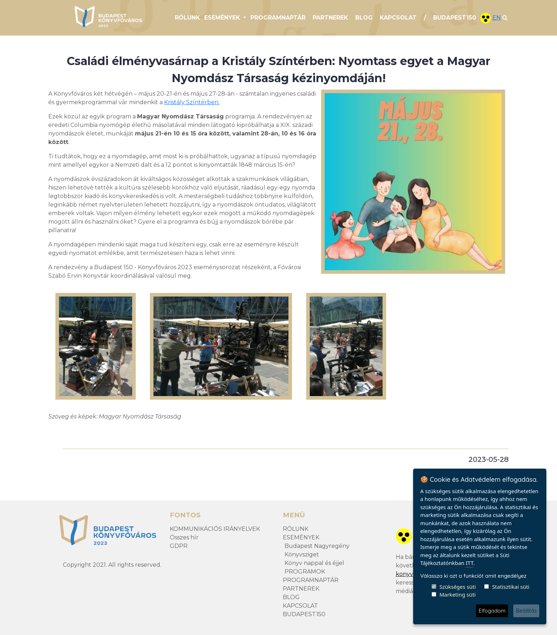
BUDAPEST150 (454, 17)
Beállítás (526, 610)
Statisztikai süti (510, 586)
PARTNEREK (330, 17)
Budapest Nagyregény (317, 546)
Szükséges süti (457, 586)
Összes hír (184, 537)
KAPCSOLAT (398, 17)
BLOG (364, 17)
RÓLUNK (187, 17)
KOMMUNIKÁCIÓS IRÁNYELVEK (215, 528)
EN (496, 17)
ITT (469, 562)
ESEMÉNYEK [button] (223, 17)
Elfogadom (491, 610)
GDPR (179, 546)
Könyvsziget (302, 554)
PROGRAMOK (305, 571)
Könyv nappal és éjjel (314, 563)
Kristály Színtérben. (192, 102)
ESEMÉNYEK (301, 537)
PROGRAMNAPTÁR (277, 17)
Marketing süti (457, 594)
